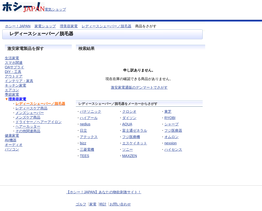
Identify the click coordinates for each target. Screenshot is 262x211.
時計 (103, 204)
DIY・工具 (13, 72)
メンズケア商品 (27, 117)
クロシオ (129, 111)
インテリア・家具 (19, 81)
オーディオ (14, 145)
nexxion (170, 143)
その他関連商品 (27, 131)
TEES (84, 156)
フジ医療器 (173, 130)
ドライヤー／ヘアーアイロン (38, 122)
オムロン (171, 137)
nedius (85, 124)
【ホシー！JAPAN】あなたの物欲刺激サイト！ (103, 192)
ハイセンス (173, 149)
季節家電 (12, 94)
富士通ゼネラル (134, 130)
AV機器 (10, 140)
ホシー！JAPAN (17, 26)
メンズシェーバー (29, 113)
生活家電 (12, 58)
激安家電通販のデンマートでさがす (139, 87)
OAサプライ (14, 67)
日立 (83, 130)
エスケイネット (134, 143)
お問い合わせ (120, 204)
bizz (83, 143)
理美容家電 (69, 26)
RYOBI (169, 118)
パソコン (12, 149)
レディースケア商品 (31, 108)
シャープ (171, 124)
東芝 (167, 111)
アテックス (89, 137)
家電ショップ (45, 26)
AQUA (127, 124)
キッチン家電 (15, 85)
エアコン (12, 90)
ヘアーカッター (27, 126)
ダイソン (129, 118)
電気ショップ (55, 9)
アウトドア (14, 76)
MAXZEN (129, 156)
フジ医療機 (131, 137)
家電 (92, 204)
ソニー (127, 149)
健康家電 (12, 135)
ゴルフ (81, 204)
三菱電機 (87, 149)
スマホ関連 (14, 63)
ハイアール (89, 118)
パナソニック (90, 111)
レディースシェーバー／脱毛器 (106, 26)
